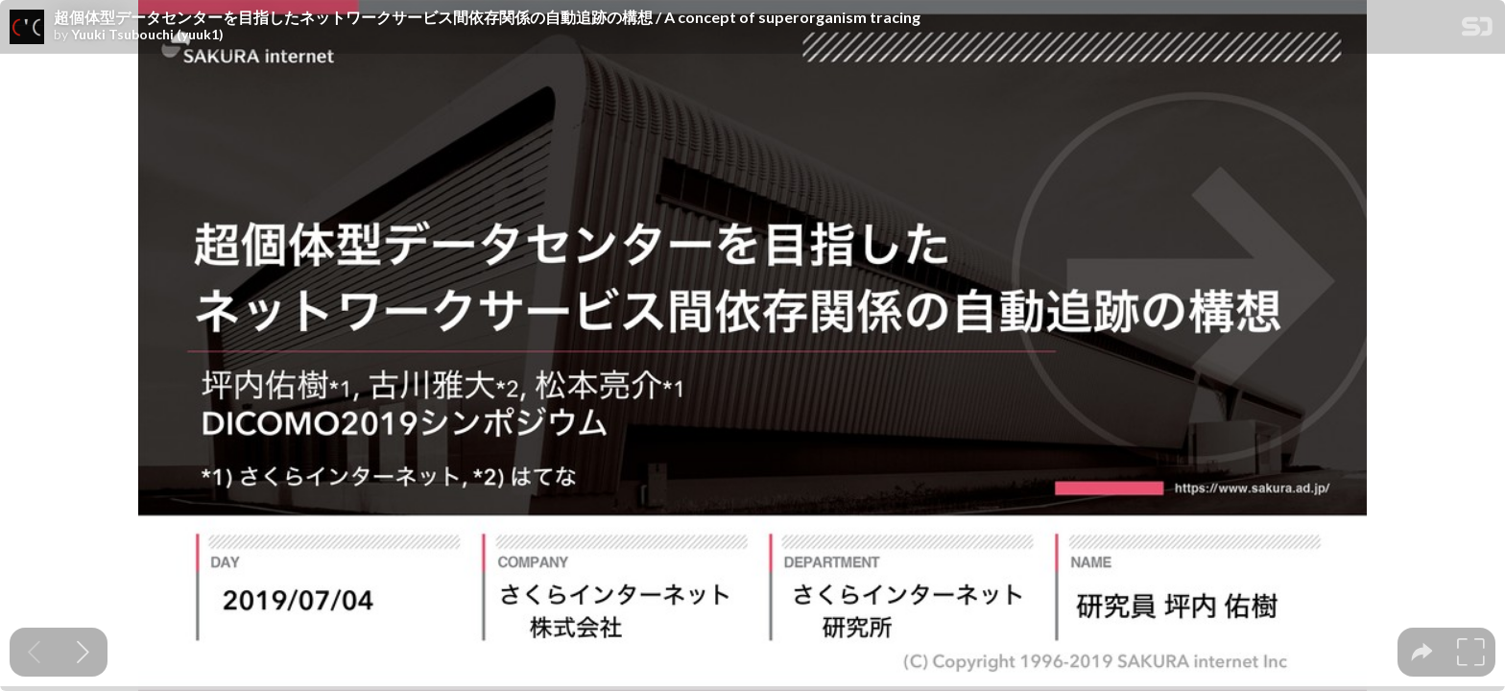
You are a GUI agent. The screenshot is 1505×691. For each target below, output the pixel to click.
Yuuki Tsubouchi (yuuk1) (147, 34)
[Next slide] (83, 652)
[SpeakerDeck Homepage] (1477, 30)
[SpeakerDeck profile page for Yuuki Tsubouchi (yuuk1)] (27, 28)
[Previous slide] (34, 652)
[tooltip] (1422, 652)
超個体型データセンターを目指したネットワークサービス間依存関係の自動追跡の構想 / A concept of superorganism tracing (487, 17)
